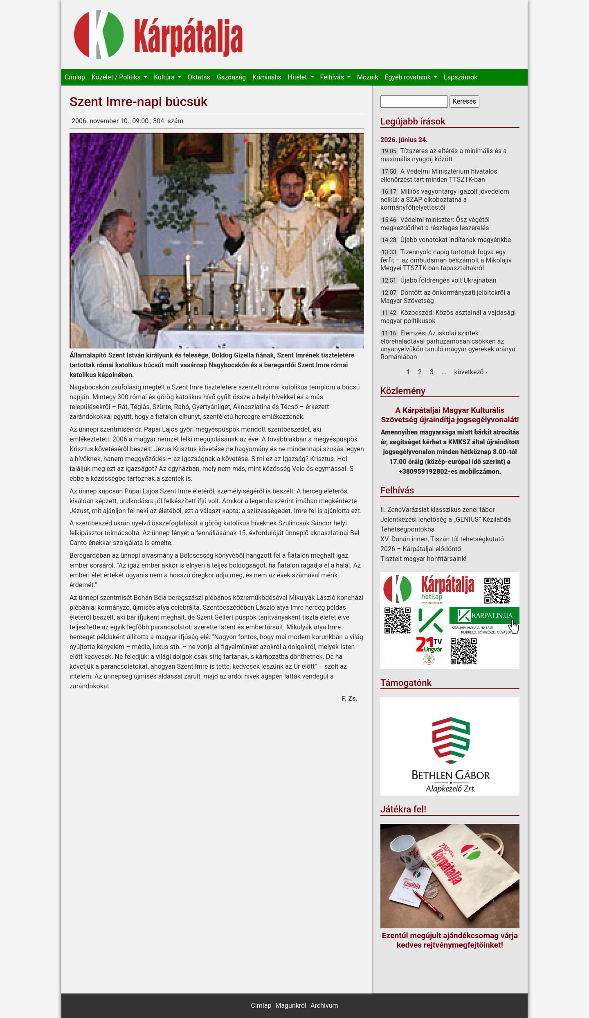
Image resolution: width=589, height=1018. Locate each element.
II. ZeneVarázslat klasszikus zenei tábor (437, 510)
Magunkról (290, 1005)
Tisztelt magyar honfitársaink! (423, 559)
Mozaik (367, 77)
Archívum (324, 1005)
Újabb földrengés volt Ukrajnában (448, 280)
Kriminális (266, 77)
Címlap (75, 77)
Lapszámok (460, 77)
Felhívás (333, 77)
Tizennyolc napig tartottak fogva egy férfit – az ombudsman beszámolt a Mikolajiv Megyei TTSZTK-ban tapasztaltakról (446, 260)
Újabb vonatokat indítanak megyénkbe (455, 240)
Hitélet (298, 77)
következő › (471, 372)
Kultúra (165, 77)
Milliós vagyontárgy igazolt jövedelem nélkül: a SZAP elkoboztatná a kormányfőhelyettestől (444, 199)
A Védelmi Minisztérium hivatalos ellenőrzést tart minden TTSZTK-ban (438, 175)
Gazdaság (231, 77)
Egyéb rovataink (408, 77)
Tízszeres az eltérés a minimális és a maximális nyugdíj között (443, 155)
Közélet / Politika (117, 77)
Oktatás (199, 77)
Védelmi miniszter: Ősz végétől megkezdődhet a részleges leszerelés (435, 224)
